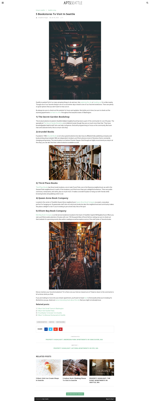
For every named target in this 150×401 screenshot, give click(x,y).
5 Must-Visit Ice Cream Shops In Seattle (47, 379)
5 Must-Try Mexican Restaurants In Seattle (51, 315)
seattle (51, 322)
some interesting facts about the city (67, 300)
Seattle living (60, 322)
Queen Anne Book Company (85, 202)
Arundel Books (52, 136)
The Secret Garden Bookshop (53, 123)
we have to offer (55, 112)
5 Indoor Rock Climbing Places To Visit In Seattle (74, 379)
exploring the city (86, 102)
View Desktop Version (75, 394)
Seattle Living (52, 10)
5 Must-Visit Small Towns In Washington (50, 308)
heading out (98, 102)
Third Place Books (42, 187)
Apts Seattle (45, 399)
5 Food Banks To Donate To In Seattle (49, 313)
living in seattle (40, 10)
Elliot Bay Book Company (44, 215)
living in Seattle (42, 322)
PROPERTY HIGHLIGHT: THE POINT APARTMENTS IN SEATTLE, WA (99, 380)
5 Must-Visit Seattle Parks (45, 311)
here (85, 298)
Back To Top (110, 399)
